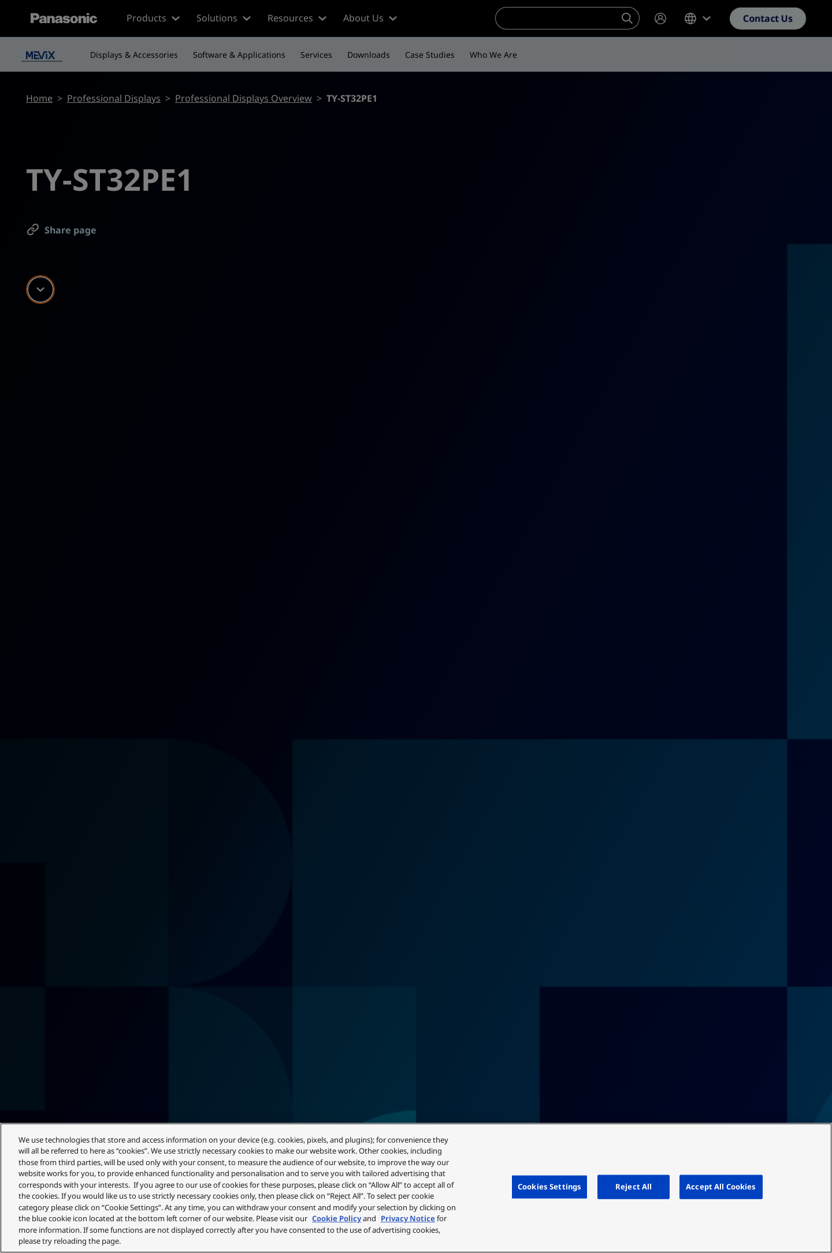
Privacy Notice (408, 1218)
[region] (416, 1188)
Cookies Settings (549, 1186)
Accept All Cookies (721, 1186)
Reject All (633, 1186)
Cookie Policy (336, 1218)
